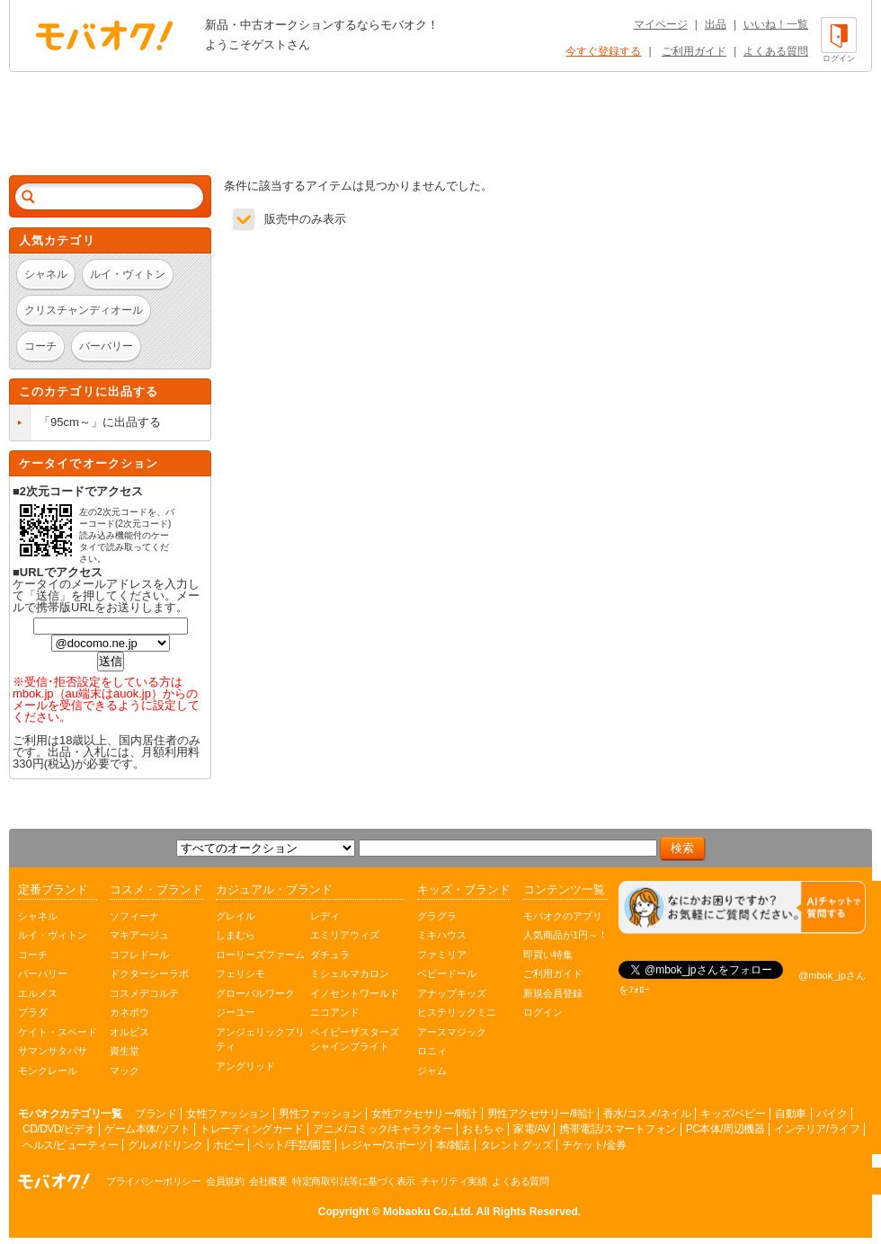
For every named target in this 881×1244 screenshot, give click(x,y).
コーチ (33, 954)
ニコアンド (335, 1012)
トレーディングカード (251, 1129)
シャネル (38, 916)
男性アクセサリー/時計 (540, 1113)
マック (124, 1070)
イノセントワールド (354, 993)
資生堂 (124, 1050)
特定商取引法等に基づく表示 (353, 1181)
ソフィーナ (134, 916)
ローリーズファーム (260, 954)
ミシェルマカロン (349, 973)
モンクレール (47, 1070)
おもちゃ (482, 1129)
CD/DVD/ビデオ (58, 1129)
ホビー (229, 1145)
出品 (715, 24)
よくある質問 (775, 51)
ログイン (543, 1012)
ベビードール (446, 973)
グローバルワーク (255, 993)
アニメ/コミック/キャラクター (382, 1129)
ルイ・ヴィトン (52, 934)
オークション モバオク (104, 35)
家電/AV (531, 1129)
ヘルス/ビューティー (70, 1145)
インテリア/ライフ (816, 1129)
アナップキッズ (451, 993)
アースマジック (451, 1031)
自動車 (790, 1113)
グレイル (235, 916)
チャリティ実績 (454, 1181)
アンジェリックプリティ (260, 1039)
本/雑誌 (452, 1145)
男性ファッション (320, 1113)
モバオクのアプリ (562, 916)
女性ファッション (227, 1113)
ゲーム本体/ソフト (147, 1129)
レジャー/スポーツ (383, 1145)
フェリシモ (240, 973)
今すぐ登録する (603, 51)
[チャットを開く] (742, 907)
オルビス (129, 1031)
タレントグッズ (516, 1145)
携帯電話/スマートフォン (617, 1129)
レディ (325, 916)
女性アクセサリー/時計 (424, 1113)
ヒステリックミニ (456, 1012)
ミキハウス (442, 934)
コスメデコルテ (144, 993)
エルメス (38, 993)
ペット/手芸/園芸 (292, 1145)
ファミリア (442, 954)
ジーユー (235, 1012)
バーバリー (42, 973)
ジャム (432, 1070)
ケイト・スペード (57, 1031)
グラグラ (437, 916)
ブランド (155, 1113)
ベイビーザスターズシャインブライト (354, 1039)
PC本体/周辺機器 (725, 1129)
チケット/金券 (594, 1145)
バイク (832, 1113)
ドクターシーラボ (149, 973)
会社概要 (268, 1181)
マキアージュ (139, 934)
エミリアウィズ (344, 934)
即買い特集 (548, 954)
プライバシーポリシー (153, 1181)
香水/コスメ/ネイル (647, 1113)
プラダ (33, 1012)
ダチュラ (330, 954)
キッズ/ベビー (732, 1113)
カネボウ (129, 1012)
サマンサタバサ (52, 1050)
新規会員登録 (553, 993)
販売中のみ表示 (305, 219)
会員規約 (225, 1181)
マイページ (661, 24)
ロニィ (432, 1050)
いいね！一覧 (775, 24)
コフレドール (139, 954)
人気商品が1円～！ (565, 934)
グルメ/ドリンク (165, 1145)
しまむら (235, 934)
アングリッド (245, 1066)
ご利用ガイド (694, 51)
